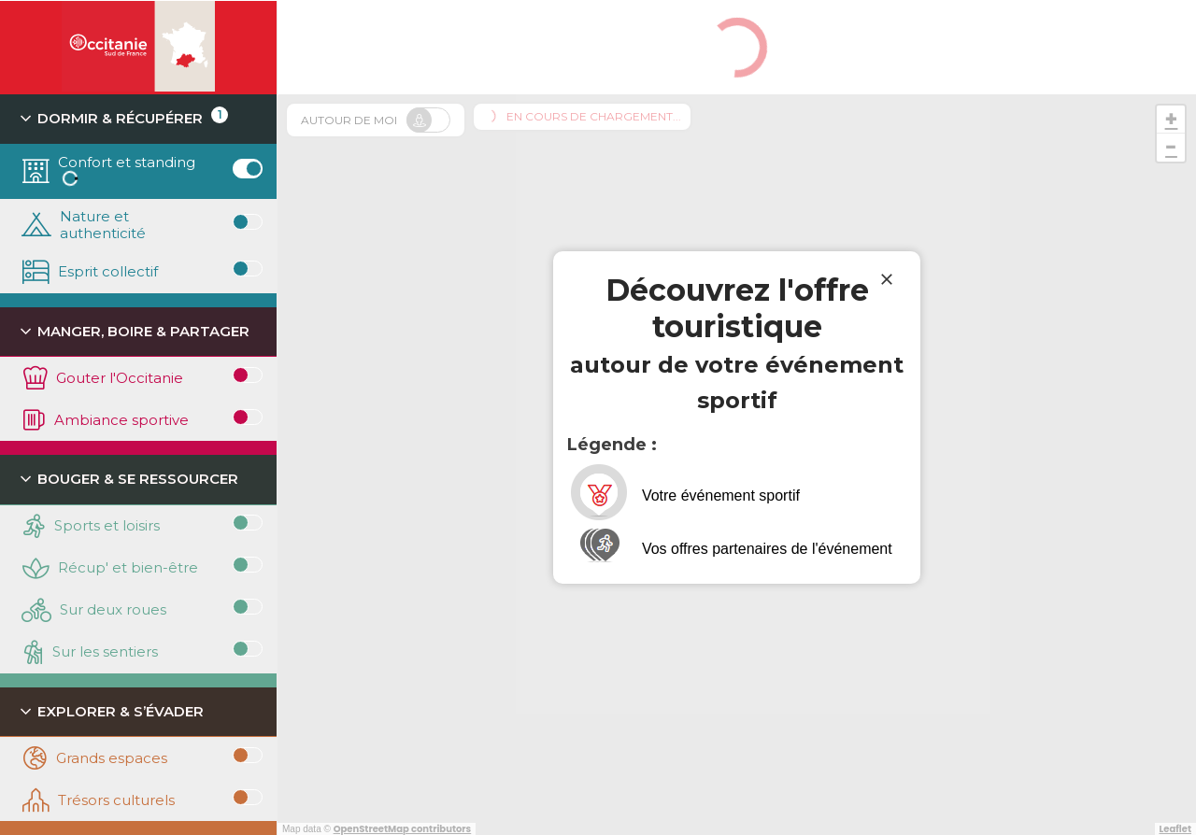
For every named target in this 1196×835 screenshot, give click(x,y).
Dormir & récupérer (125, 120)
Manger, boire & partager (135, 333)
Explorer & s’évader (111, 714)
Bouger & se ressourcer (128, 481)
